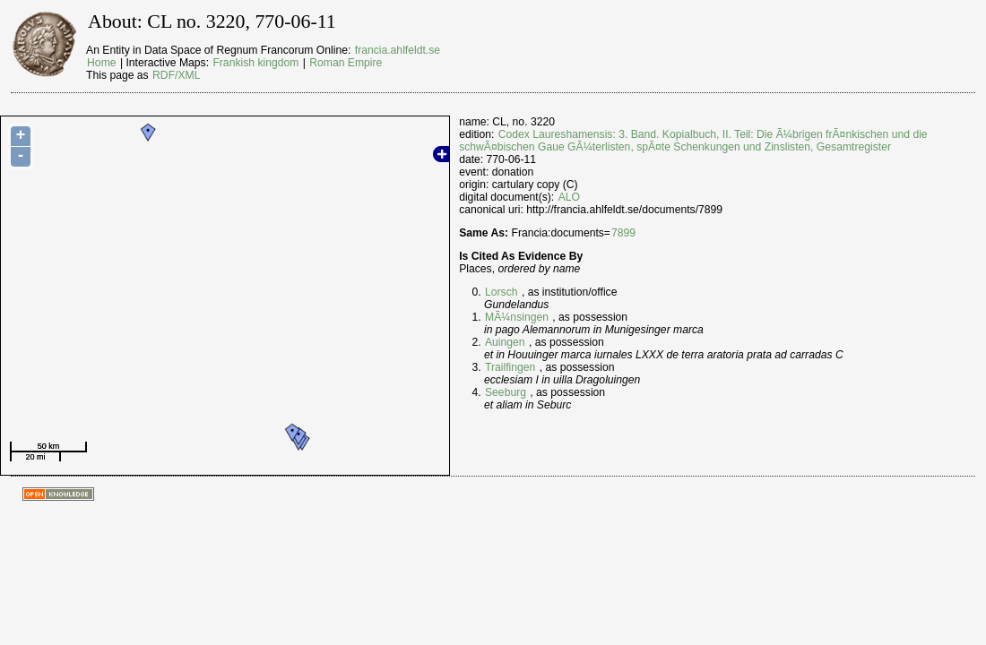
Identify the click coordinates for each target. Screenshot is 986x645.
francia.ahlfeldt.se (397, 50)
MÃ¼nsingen (517, 317)
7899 (623, 233)
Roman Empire (345, 62)
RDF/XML (176, 75)
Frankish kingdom (255, 62)
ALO (569, 197)
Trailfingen (510, 367)
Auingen (505, 342)
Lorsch (501, 292)
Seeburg (505, 392)
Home (101, 62)
